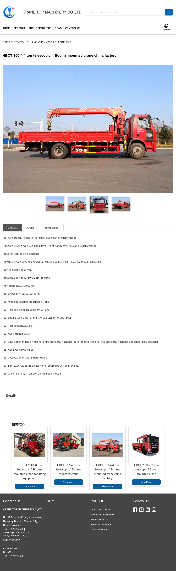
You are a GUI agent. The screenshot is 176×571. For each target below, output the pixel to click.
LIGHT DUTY (65, 37)
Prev (7, 124)
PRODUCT (19, 23)
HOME (6, 23)
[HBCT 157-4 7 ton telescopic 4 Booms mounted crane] (68, 440)
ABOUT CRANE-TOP (40, 23)
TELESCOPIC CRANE (42, 37)
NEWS (58, 23)
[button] (88, 390)
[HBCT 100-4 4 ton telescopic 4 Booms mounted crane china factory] (107, 440)
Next (169, 124)
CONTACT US (72, 23)
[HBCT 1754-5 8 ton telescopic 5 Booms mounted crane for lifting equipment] (29, 440)
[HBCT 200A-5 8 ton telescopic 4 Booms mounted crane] (146, 440)
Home (6, 37)
